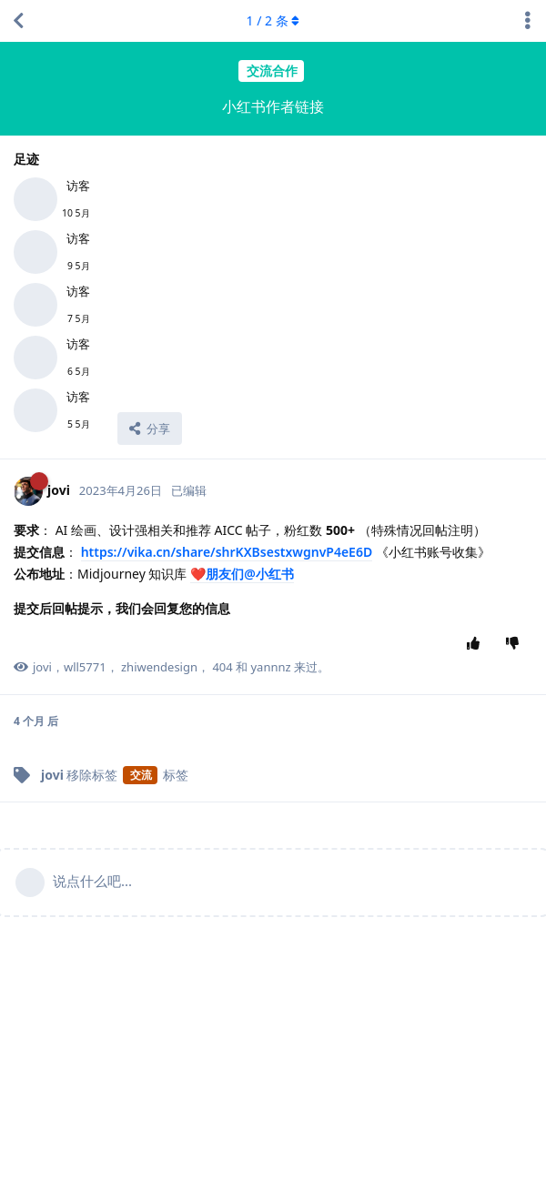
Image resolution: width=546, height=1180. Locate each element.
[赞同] (477, 644)
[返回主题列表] (18, 21)
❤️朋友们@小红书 (242, 573)
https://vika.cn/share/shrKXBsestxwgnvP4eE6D (227, 551)
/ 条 (273, 20)
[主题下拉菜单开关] (528, 21)
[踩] (516, 644)
